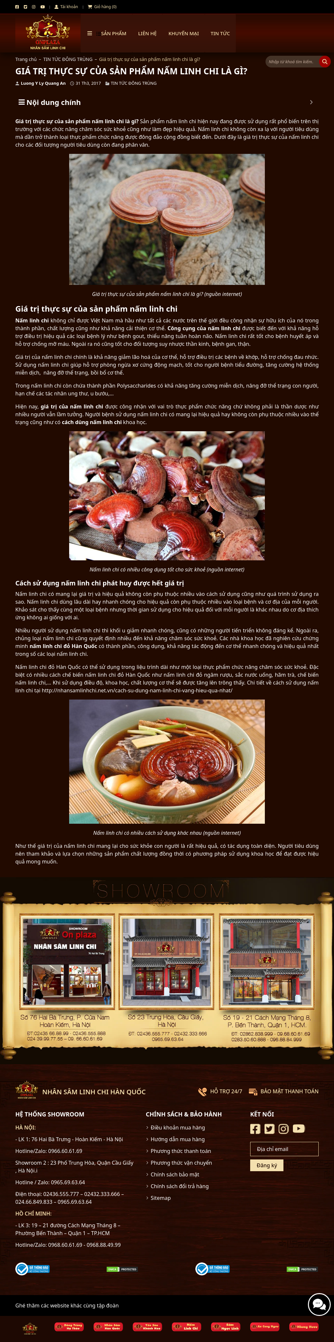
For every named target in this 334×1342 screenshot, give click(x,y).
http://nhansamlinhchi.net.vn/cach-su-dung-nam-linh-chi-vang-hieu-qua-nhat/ (137, 690)
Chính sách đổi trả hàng (180, 1186)
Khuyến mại (183, 33)
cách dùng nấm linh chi (92, 422)
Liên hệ (147, 33)
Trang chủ (26, 59)
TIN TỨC (220, 33)
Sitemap (161, 1198)
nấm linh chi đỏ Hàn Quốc (63, 646)
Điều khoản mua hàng (178, 1127)
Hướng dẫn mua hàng (178, 1139)
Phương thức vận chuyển (181, 1162)
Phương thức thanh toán (181, 1151)
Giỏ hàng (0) (102, 6)
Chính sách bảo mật (175, 1174)
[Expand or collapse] (311, 102)
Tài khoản (66, 6)
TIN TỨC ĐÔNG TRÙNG (68, 59)
